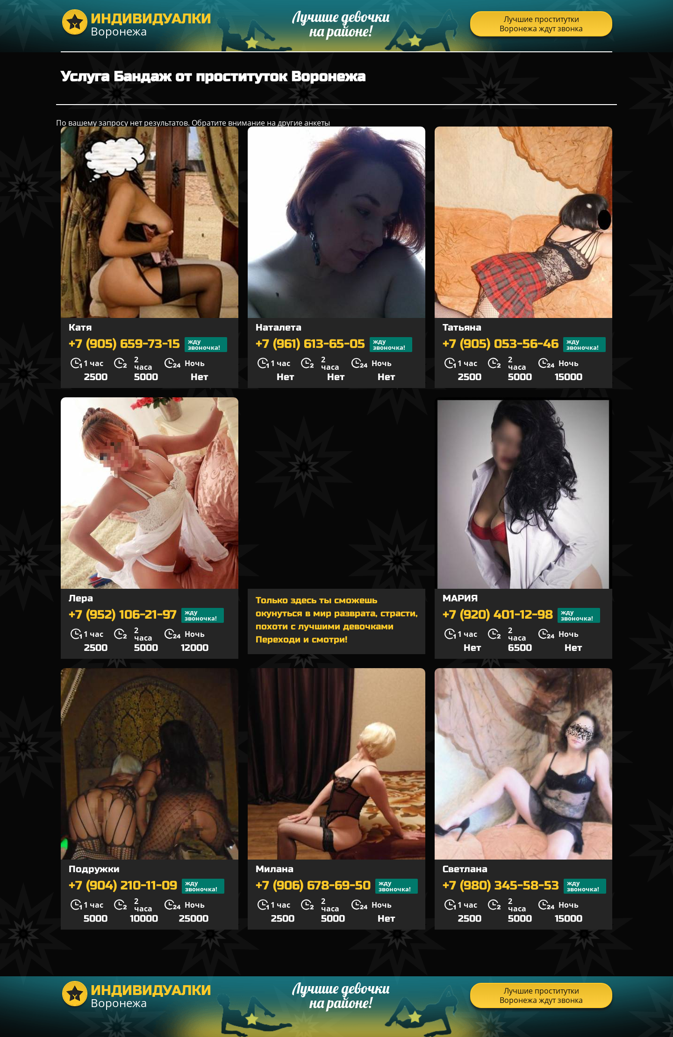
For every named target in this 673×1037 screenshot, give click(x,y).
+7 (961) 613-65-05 (334, 344)
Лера (81, 598)
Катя (80, 327)
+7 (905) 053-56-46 (524, 344)
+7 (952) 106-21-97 (146, 615)
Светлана (465, 869)
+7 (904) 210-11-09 (146, 886)
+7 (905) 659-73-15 (148, 344)
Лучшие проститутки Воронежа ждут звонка (541, 24)
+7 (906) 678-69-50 (337, 886)
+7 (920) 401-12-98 (521, 615)
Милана (275, 869)
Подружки (94, 869)
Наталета (278, 327)
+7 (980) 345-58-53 (524, 886)
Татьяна (462, 327)
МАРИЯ (460, 598)
